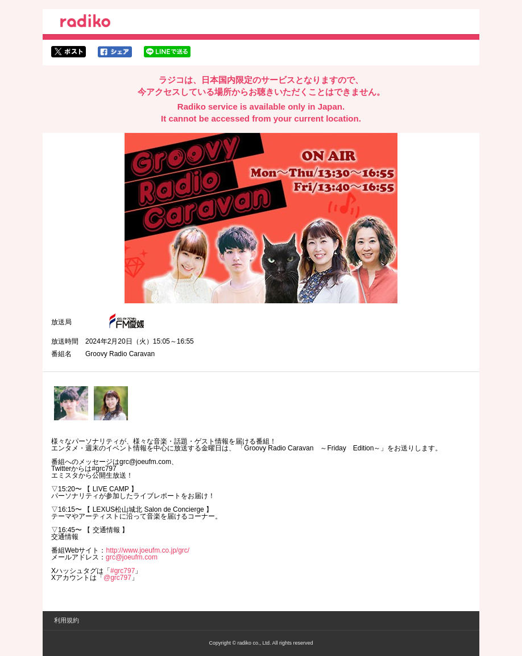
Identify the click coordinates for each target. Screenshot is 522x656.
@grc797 (117, 578)
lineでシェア (167, 51)
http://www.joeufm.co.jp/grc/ (147, 550)
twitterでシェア (68, 51)
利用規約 (66, 620)
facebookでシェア (115, 51)
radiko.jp (85, 22)
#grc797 (122, 571)
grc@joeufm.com (132, 557)
